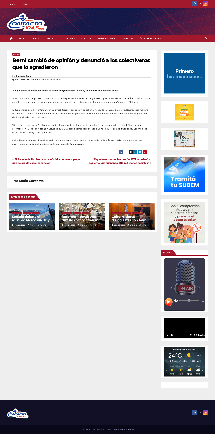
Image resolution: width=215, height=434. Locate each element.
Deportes (128, 38)
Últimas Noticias (150, 38)
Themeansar (129, 429)
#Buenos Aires (38, 79)
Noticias (27, 213)
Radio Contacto (23, 76)
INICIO (22, 38)
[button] (206, 38)
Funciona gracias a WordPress (93, 429)
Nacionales (17, 213)
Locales (70, 38)
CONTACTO (52, 38)
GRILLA (35, 38)
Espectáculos (107, 38)
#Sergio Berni (54, 79)
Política (86, 38)
